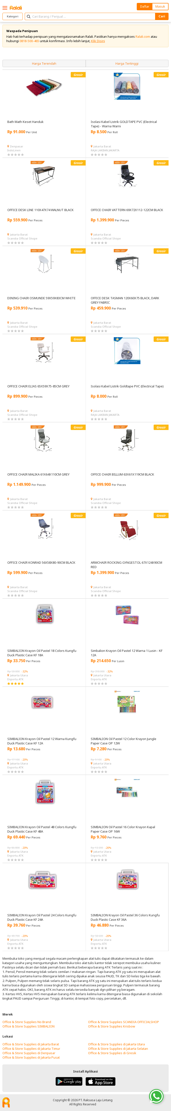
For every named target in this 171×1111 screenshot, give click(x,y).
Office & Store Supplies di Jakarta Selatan (118, 1048)
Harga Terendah (44, 63)
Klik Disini (98, 41)
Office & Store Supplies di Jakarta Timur (31, 1048)
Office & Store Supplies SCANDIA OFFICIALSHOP (123, 1022)
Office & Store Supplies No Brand (26, 1022)
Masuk (160, 6)
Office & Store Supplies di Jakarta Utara (116, 1044)
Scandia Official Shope (22, 238)
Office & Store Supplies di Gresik (112, 1053)
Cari (162, 16)
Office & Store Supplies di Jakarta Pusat (31, 1057)
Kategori (12, 16)
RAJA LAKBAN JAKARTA (105, 150)
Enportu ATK (15, 679)
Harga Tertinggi (126, 63)
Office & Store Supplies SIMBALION (28, 1026)
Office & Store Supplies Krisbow (111, 1026)
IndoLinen (14, 150)
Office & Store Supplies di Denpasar (28, 1053)
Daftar (144, 6)
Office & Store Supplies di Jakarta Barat (30, 1044)
